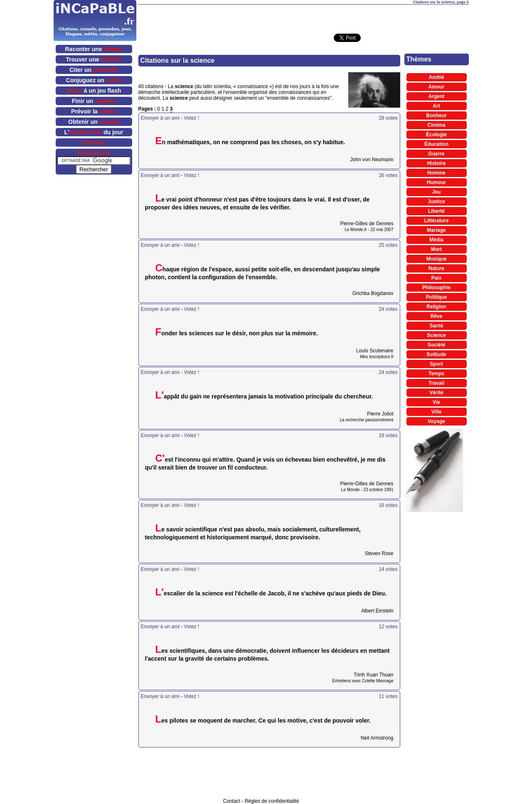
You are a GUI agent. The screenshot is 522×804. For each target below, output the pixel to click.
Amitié (436, 77)
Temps (436, 373)
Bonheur (436, 115)
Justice (436, 201)
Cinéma (436, 125)
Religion (436, 307)
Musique (436, 259)
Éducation (436, 144)
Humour (436, 182)
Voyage (436, 421)
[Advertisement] (303, 17)
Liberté (436, 211)
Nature (436, 268)
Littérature (436, 221)
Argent (436, 96)
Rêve (437, 316)
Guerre (436, 154)
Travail (436, 383)
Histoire (436, 163)
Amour (436, 87)
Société (437, 345)
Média (436, 240)
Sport (436, 364)
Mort (436, 249)
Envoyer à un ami (160, 118)
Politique (436, 297)
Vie (436, 402)
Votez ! (191, 118)
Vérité (436, 393)
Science (436, 335)
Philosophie (436, 287)
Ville (436, 412)
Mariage (436, 230)
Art (436, 106)
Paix (436, 278)
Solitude (436, 354)
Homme (436, 173)
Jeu (436, 192)
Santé (436, 326)
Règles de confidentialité (272, 801)
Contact (231, 801)
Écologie (436, 135)
